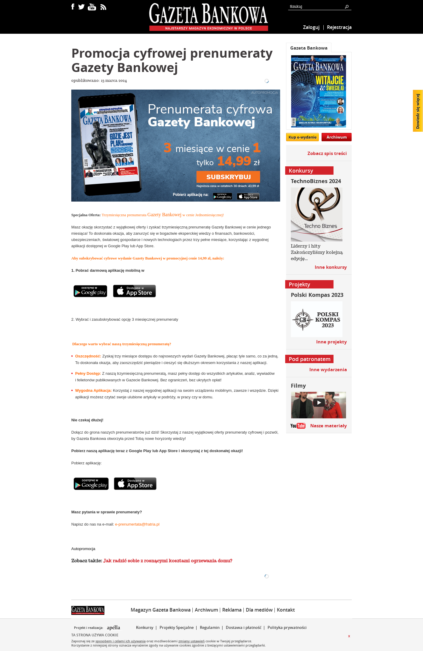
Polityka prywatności (287, 627)
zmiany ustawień (191, 641)
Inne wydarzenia (328, 369)
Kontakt (286, 610)
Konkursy (144, 627)
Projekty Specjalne (177, 627)
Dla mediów (259, 610)
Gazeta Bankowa (309, 48)
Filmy (298, 385)
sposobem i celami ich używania (120, 641)
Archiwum (337, 137)
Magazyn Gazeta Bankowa (161, 610)
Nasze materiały (328, 426)
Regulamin (210, 627)
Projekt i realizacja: (89, 628)
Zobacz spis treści (327, 153)
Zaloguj (311, 27)
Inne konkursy (331, 267)
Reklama (232, 610)
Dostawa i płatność (243, 627)
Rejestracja (339, 27)
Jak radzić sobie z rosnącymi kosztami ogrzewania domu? (167, 561)
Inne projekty (331, 342)
